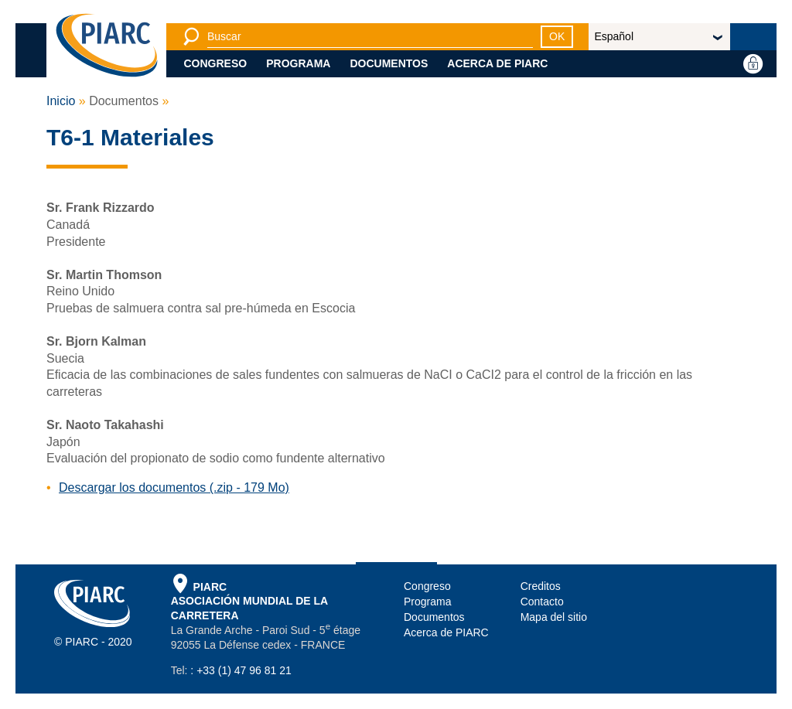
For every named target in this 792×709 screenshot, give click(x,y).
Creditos (541, 586)
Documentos (389, 63)
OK (557, 36)
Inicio (60, 100)
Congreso (216, 63)
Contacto (542, 601)
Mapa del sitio (554, 617)
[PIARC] (107, 46)
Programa (298, 63)
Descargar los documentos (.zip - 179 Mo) (174, 487)
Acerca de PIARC (497, 63)
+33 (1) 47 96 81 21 (244, 670)
